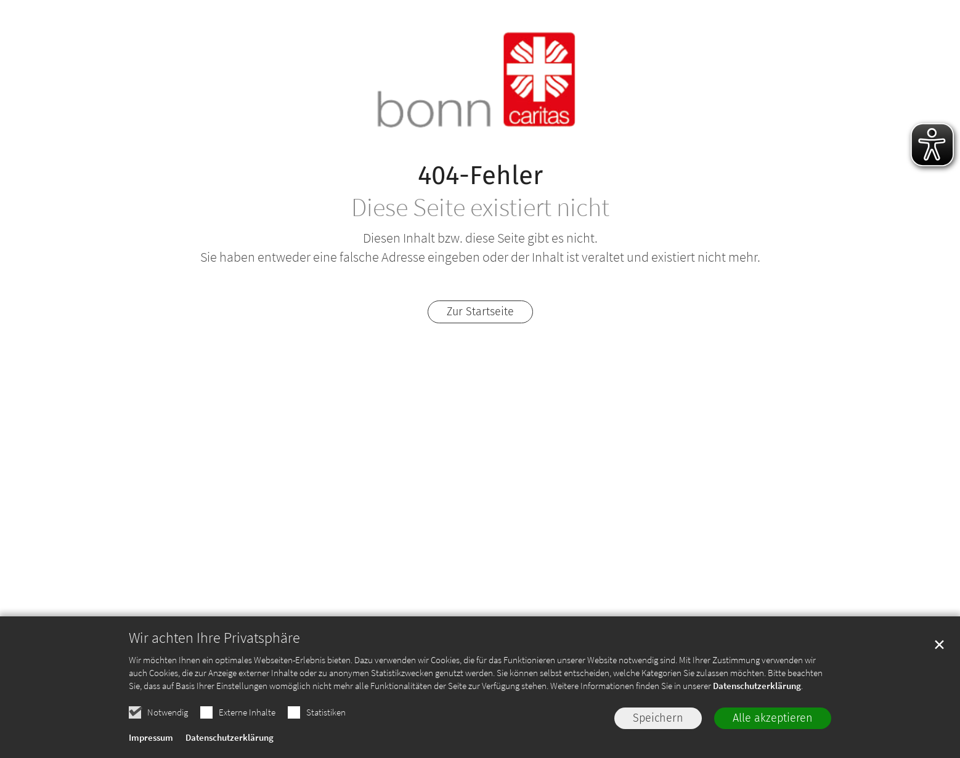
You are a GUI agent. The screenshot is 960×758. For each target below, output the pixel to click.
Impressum (151, 737)
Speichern (658, 718)
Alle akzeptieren (773, 718)
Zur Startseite (480, 311)
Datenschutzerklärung (757, 685)
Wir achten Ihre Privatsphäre (214, 638)
